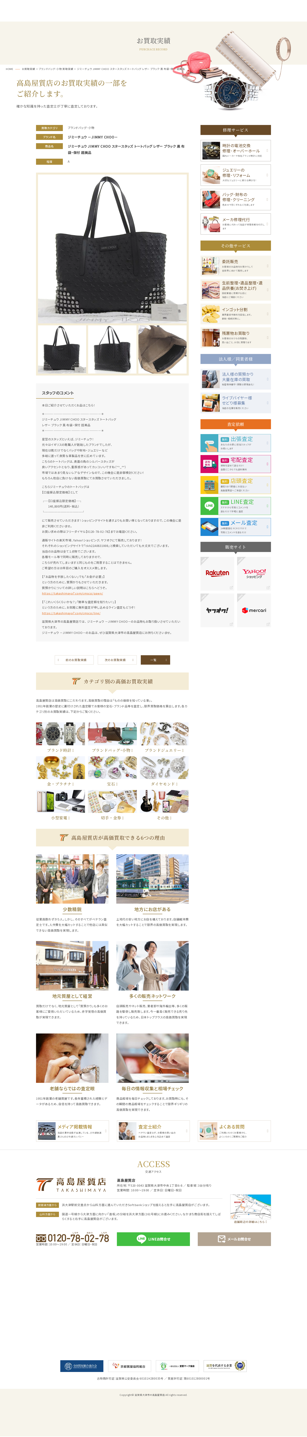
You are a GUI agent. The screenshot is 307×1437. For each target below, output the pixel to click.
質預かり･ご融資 (110, 16)
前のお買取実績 (76, 660)
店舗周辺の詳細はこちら (249, 1222)
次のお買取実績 (115, 660)
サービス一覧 (66, 16)
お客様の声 (197, 16)
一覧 (153, 660)
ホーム (22, 16)
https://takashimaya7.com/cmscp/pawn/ (73, 593)
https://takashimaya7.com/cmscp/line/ (72, 613)
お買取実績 (241, 16)
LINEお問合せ (153, 1239)
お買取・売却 (153, 16)
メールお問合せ (234, 1240)
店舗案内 (285, 16)
